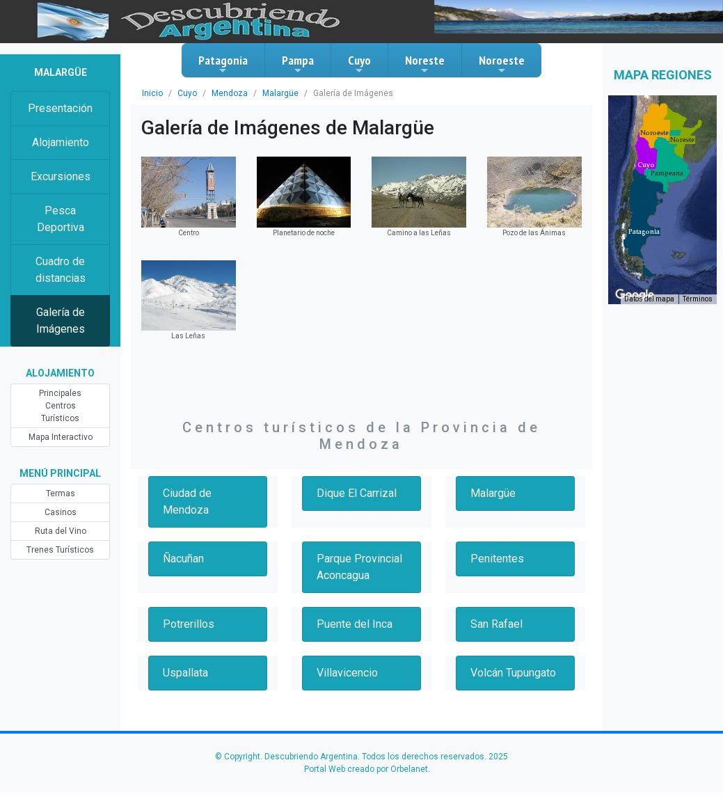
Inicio (152, 93)
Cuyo (359, 64)
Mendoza (230, 93)
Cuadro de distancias (60, 270)
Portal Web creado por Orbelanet (366, 769)
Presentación (60, 108)
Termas (60, 493)
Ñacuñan (183, 558)
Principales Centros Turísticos (60, 405)
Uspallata (185, 672)
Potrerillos (188, 624)
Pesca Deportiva (60, 219)
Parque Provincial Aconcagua (359, 567)
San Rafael (496, 624)
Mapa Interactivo (61, 437)
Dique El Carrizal (357, 493)
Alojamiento (60, 142)
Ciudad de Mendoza (187, 501)
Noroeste (502, 64)
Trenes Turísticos (60, 550)
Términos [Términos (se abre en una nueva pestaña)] (698, 299)
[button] (644, 232)
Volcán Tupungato (513, 672)
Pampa (298, 64)
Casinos (61, 512)
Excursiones (60, 176)
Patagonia (223, 64)
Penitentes (497, 558)
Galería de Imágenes (60, 320)
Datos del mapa (649, 299)
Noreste (425, 64)
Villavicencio (347, 672)
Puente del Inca (354, 624)
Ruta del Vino (60, 531)
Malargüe (280, 93)
